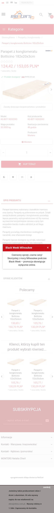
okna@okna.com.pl (17, 504)
